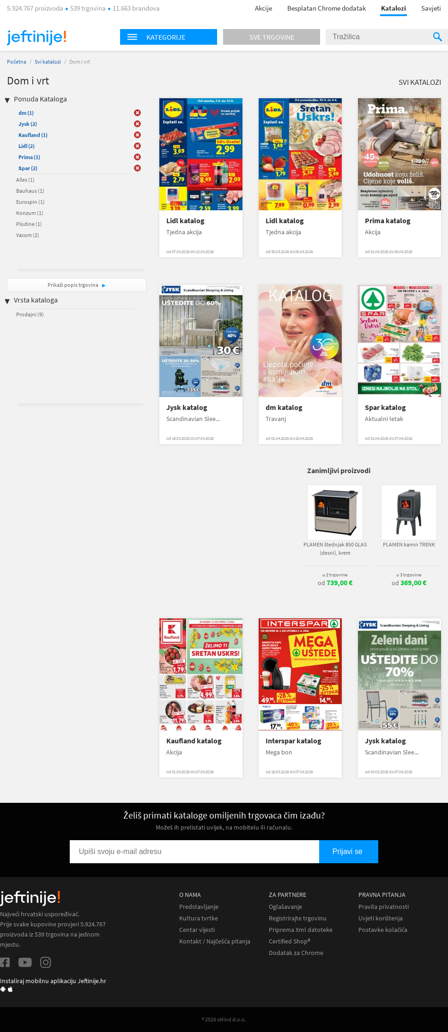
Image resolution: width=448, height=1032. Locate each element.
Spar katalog (385, 407)
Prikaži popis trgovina (73, 284)
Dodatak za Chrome (296, 953)
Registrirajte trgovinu (298, 918)
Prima (29, 157)
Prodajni (30, 314)
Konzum (29, 212)
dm (26, 112)
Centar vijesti (197, 930)
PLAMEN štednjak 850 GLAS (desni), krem (335, 548)
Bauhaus (30, 190)
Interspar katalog (293, 740)
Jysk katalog (186, 407)
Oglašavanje (285, 907)
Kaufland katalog (194, 740)
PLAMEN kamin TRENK (409, 544)
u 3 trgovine (408, 574)
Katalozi (393, 8)
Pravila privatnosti (383, 907)
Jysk (27, 123)
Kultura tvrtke (198, 918)
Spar (27, 168)
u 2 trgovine (334, 574)
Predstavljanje (198, 907)
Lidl (26, 145)
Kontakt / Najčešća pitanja (214, 941)
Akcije (263, 8)
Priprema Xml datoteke (301, 930)
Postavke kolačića (382, 930)
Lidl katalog (185, 220)
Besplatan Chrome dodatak (326, 8)
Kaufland (33, 134)
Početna (16, 61)
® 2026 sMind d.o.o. (224, 1019)
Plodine (29, 223)
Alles (25, 179)
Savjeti (431, 8)
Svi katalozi (48, 61)
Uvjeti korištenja (380, 918)
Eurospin (30, 201)
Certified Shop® (289, 941)
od (335, 583)
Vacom (27, 234)
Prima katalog (388, 220)
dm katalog (284, 407)
